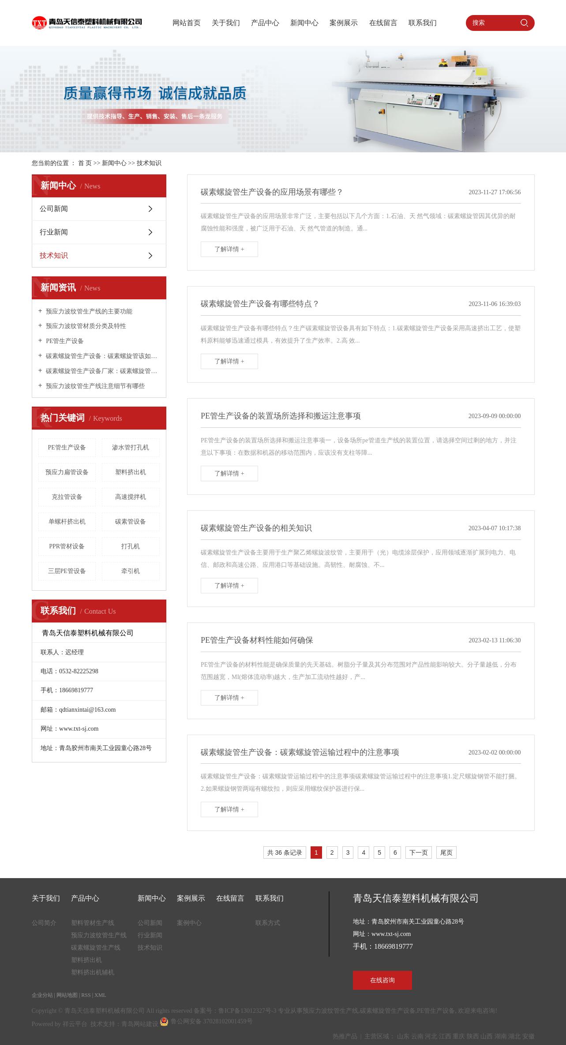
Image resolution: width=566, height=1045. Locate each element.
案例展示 (344, 22)
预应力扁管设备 (67, 472)
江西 (445, 1036)
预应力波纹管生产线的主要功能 (89, 311)
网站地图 (67, 995)
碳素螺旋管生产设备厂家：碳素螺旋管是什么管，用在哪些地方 (102, 371)
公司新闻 (54, 208)
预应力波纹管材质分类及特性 (86, 326)
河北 (431, 1036)
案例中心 (189, 923)
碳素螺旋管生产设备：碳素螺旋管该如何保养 (102, 356)
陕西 (473, 1036)
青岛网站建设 (139, 1024)
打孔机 (130, 546)
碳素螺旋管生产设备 (388, 1010)
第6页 (460, 853)
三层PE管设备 (67, 571)
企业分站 (42, 995)
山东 (403, 1036)
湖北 (514, 1036)
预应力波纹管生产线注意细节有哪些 (95, 386)
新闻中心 (304, 22)
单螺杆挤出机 (67, 521)
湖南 (501, 1036)
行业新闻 (54, 232)
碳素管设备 (130, 521)
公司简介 (44, 923)
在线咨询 (382, 980)
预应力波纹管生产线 (99, 935)
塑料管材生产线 (92, 923)
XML (100, 995)
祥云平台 (75, 1024)
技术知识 (149, 163)
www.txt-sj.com (391, 934)
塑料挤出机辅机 (92, 972)
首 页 (85, 163)
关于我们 (226, 22)
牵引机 (130, 571)
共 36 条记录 (284, 852)
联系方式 (267, 923)
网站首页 (186, 22)
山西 (486, 1036)
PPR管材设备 (67, 546)
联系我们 (423, 22)
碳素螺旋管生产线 (95, 947)
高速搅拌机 (130, 497)
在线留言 (383, 22)
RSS (85, 995)
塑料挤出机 (130, 472)
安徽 (528, 1036)
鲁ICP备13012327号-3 (247, 1010)
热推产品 (345, 1036)
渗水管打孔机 (130, 447)
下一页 (418, 852)
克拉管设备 (67, 497)
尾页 (446, 852)
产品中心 (265, 22)
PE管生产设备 (64, 341)
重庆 (459, 1036)
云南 (417, 1036)
